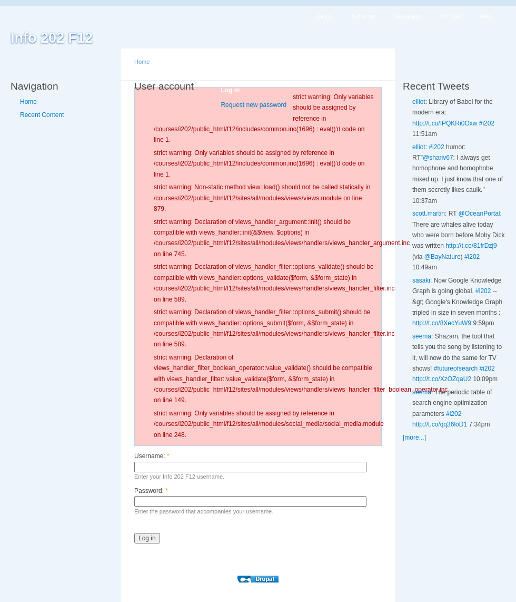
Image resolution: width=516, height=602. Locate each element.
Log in (230, 90)
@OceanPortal (479, 213)
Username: (152, 456)
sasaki (421, 280)
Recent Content (42, 115)
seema (421, 336)
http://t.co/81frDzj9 (471, 245)
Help (486, 16)
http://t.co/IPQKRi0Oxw (444, 123)
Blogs (324, 16)
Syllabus (363, 16)
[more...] (414, 437)
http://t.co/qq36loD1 (439, 424)
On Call (450, 16)
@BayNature (442, 256)
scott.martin (428, 213)
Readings (407, 16)
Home (28, 101)
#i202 (486, 123)
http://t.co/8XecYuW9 (441, 323)
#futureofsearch (456, 368)
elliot (418, 101)
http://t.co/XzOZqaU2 (441, 379)
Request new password (253, 105)
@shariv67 (438, 157)
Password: (151, 490)
